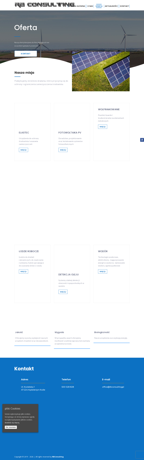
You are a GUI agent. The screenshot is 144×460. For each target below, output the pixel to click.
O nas (90, 6)
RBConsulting (58, 457)
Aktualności (111, 6)
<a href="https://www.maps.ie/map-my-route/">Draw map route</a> (72, 426)
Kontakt (124, 6)
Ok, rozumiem (11, 427)
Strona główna (77, 6)
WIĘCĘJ (23, 150)
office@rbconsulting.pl (113, 387)
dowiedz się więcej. (12, 422)
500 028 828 (68, 387)
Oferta (99, 6)
